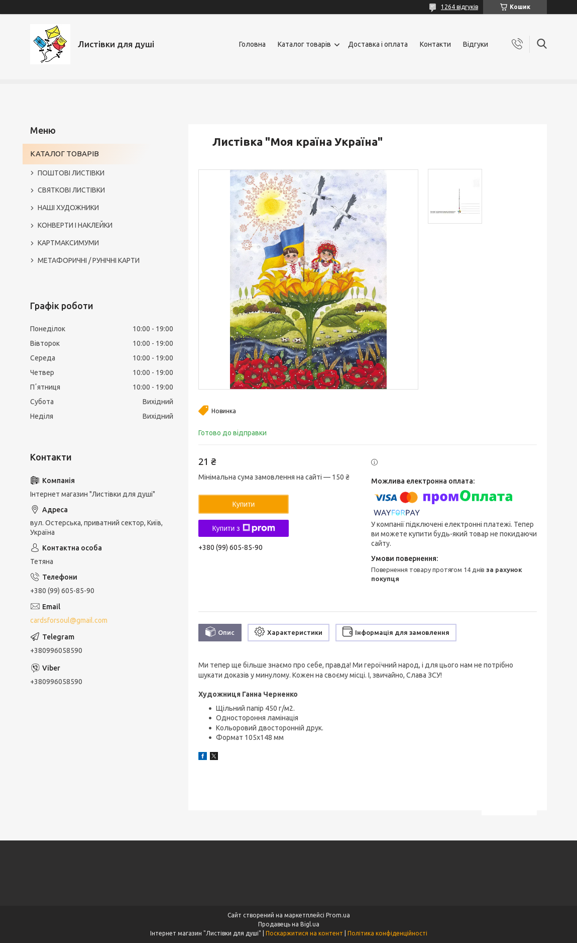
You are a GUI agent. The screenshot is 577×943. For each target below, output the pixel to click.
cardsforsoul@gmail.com (68, 620)
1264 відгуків (459, 7)
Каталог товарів (304, 44)
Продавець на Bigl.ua (288, 924)
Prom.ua (338, 915)
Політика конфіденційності (387, 933)
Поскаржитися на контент (304, 933)
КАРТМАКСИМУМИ (68, 243)
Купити (244, 504)
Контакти (435, 44)
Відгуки (475, 44)
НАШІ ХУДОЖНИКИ (68, 208)
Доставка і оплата (378, 44)
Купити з (243, 528)
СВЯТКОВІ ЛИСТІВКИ (71, 190)
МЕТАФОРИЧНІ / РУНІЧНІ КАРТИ (89, 260)
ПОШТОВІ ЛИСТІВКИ (71, 173)
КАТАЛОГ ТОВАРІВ (64, 153)
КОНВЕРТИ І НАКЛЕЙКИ (75, 225)
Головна (252, 44)
